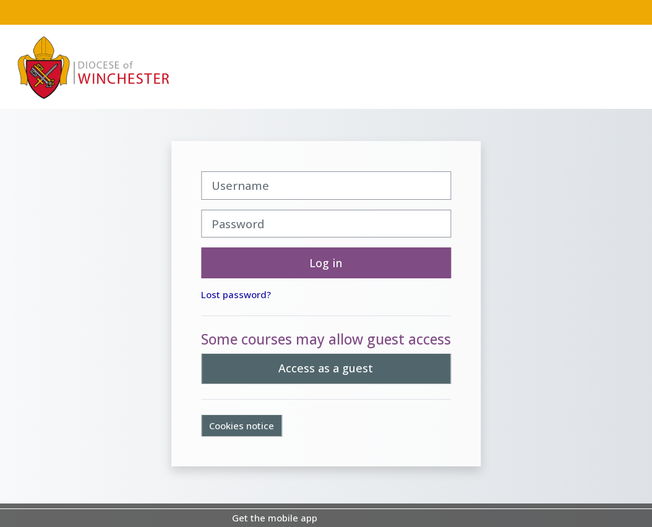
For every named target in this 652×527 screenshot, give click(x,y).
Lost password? (236, 294)
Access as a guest (325, 368)
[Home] (93, 66)
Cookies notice (241, 425)
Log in (325, 262)
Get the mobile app (274, 518)
